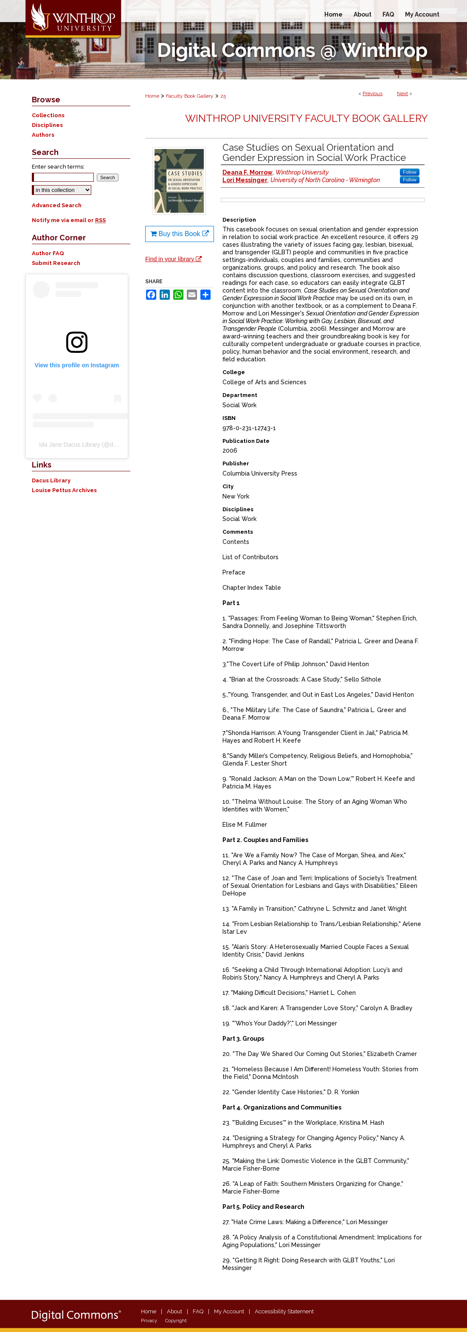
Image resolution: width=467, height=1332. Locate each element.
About (174, 1311)
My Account (229, 1311)
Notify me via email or (69, 220)
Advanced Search (57, 205)
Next (402, 93)
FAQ (198, 1311)
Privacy (149, 1321)
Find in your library (173, 259)
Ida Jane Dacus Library (69, 444)
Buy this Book (179, 233)
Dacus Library (51, 480)
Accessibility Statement (284, 1311)
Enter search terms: (58, 166)
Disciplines (47, 125)
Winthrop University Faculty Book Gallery (306, 118)
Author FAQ (48, 253)
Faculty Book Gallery (190, 96)
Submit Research (56, 263)
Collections (48, 115)
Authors (43, 135)
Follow (409, 172)
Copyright (176, 1321)
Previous (373, 93)
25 (223, 96)
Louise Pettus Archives (64, 490)
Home (152, 96)
